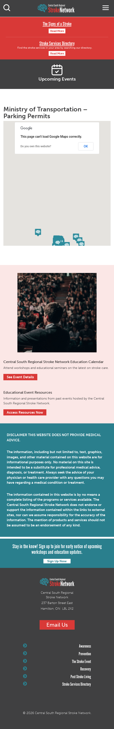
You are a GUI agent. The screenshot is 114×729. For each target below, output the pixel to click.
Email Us (57, 624)
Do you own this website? (36, 146)
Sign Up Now (57, 561)
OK (86, 146)
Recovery (57, 669)
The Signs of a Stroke (57, 24)
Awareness (57, 646)
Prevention (57, 654)
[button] (58, 243)
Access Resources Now (25, 412)
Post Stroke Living (57, 677)
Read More (57, 31)
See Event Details (20, 377)
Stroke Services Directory (57, 43)
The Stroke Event (57, 662)
